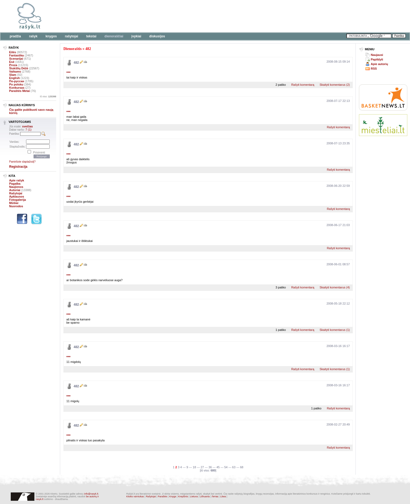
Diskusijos (157, 36)
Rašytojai (71, 36)
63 (233, 467)
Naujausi (377, 54)
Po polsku (16, 84)
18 (194, 467)
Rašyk (33, 36)
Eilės (12, 52)
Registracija (18, 167)
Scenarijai (16, 58)
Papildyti (377, 59)
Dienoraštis (72, 49)
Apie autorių (379, 64)
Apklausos (16, 196)
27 (202, 467)
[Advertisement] (165, 16)
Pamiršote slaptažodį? (22, 161)
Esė (12, 61)
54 (226, 467)
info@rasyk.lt (91, 493)
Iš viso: (48, 96)
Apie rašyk (16, 180)
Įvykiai (136, 36)
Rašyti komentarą (302, 84)
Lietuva (194, 496)
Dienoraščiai (114, 36)
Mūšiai (13, 203)
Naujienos (16, 186)
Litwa (223, 496)
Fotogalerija (17, 199)
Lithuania (205, 496)
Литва (215, 496)
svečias (27, 126)
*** (68, 73)
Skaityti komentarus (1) (335, 329)
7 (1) (29, 129)
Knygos (51, 36)
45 (218, 467)
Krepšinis (183, 496)
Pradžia (15, 36)
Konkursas (16, 87)
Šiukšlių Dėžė (18, 68)
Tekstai (91, 36)
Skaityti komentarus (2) (335, 84)
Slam (12, 74)
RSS (374, 68)
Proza (13, 65)
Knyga (172, 496)
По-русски (16, 81)
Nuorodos (16, 206)
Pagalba (14, 183)
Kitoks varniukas (135, 496)
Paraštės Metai (19, 90)
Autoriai (14, 190)
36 (210, 467)
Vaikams (15, 71)
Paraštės (162, 496)
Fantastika (16, 55)
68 (241, 467)
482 (88, 49)
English (14, 78)
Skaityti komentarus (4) (335, 287)
